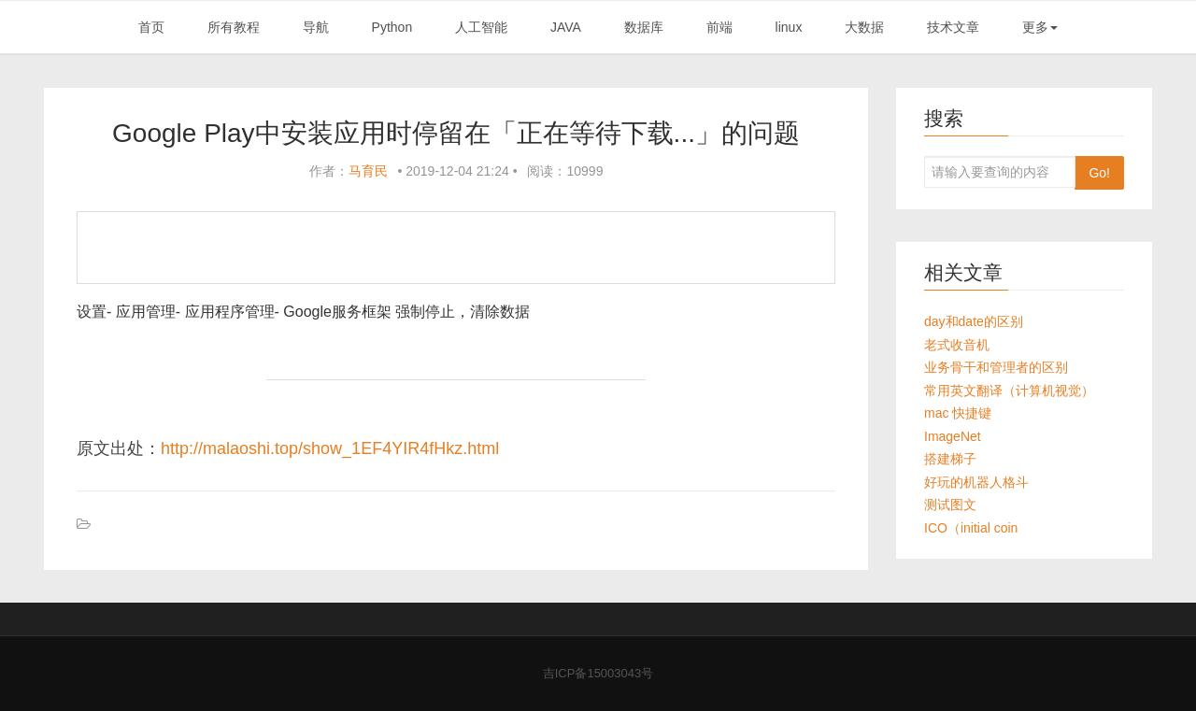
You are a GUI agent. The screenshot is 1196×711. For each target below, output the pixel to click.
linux (789, 27)
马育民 (368, 171)
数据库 (643, 27)
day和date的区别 (973, 321)
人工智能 (481, 27)
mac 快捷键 (957, 412)
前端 (719, 27)
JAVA (565, 27)
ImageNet (952, 436)
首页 (151, 27)
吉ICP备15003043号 (598, 673)
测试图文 (950, 504)
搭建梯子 (950, 458)
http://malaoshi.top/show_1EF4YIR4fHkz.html (330, 448)
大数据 (864, 27)
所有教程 (233, 27)
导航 (316, 27)
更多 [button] (1040, 27)
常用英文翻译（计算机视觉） (1009, 390)
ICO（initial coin (971, 527)
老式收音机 (957, 344)
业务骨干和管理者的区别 (996, 367)
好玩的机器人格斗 (976, 482)
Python (392, 27)
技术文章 (953, 27)
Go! (1099, 172)
